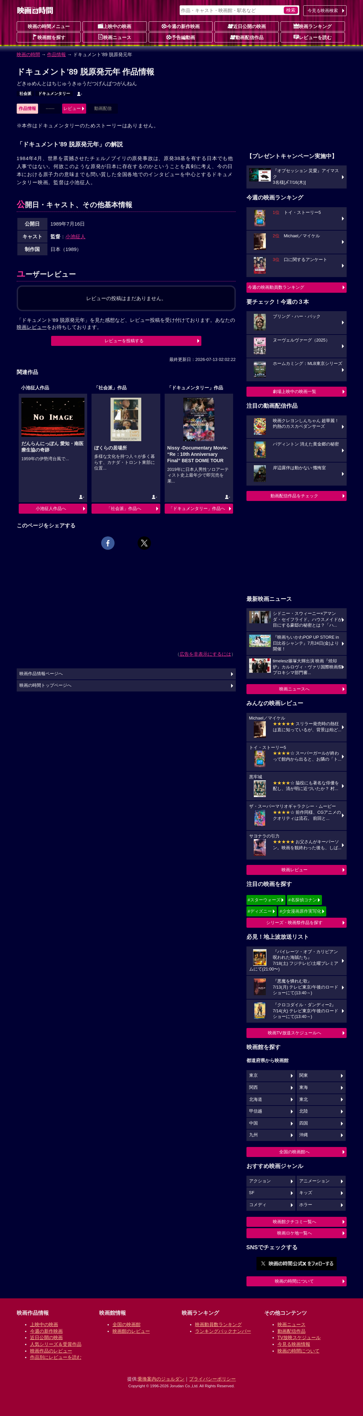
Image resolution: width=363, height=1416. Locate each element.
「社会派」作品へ (124, 508)
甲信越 (255, 1111)
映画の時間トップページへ (45, 685)
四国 (303, 1123)
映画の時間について (294, 1281)
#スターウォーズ (264, 899)
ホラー (305, 1204)
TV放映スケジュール (299, 1337)
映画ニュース (114, 37)
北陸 (303, 1111)
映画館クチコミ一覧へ (294, 1221)
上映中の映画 (114, 26)
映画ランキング (313, 26)
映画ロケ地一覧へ (294, 1233)
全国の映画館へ (294, 1151)
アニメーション (314, 1181)
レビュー (72, 108)
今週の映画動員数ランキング (276, 287)
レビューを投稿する (124, 340)
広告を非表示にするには (205, 654)
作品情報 (56, 54)
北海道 (255, 1099)
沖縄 (303, 1135)
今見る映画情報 (294, 1344)
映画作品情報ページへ (41, 673)
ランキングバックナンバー (223, 1331)
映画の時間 (28, 54)
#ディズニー (260, 911)
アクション (260, 1181)
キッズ (305, 1192)
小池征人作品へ (51, 508)
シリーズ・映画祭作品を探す (294, 922)
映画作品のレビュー (51, 1351)
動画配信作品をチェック (294, 495)
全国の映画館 (127, 1324)
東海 (303, 1087)
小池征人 (75, 236)
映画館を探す (48, 37)
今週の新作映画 (181, 26)
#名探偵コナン (302, 899)
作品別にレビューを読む (55, 1357)
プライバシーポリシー (212, 1379)
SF (251, 1192)
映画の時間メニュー (49, 26)
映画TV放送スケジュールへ (294, 1032)
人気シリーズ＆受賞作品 (55, 1344)
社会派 (25, 93)
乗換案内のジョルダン (161, 1379)
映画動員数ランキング (218, 1324)
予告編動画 (180, 37)
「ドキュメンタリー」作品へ (197, 508)
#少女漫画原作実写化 (300, 911)
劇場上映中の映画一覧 (294, 391)
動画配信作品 (246, 37)
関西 (253, 1087)
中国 (253, 1123)
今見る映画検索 (323, 10)
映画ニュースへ (294, 688)
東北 (303, 1099)
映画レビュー (295, 869)
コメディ (257, 1204)
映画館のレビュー (131, 1331)
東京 (253, 1075)
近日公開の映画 (247, 26)
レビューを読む (313, 37)
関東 (303, 1075)
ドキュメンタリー (54, 93)
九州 (253, 1135)
